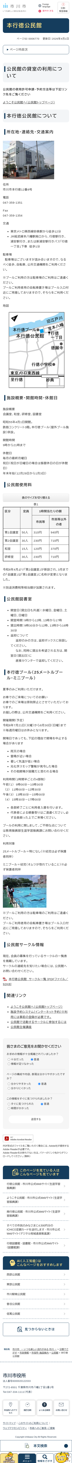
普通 (36, 1059)
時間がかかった (20, 1108)
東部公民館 (13, 1284)
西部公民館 (13, 1274)
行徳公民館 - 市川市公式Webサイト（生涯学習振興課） (33, 1186)
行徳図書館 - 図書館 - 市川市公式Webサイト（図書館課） (33, 1245)
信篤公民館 (13, 1313)
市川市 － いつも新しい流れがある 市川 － (34, 1349)
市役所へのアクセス (10, 1411)
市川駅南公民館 (16, 1294)
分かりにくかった (21, 1088)
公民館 (54, 1352)
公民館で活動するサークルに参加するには (39, 1022)
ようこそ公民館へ (22, 1006)
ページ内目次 (19, 49)
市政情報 (24, 1352)
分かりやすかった (21, 1083)
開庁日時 (27, 1410)
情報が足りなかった (22, 1063)
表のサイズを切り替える (36, 497)
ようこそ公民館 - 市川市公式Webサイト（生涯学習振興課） (34, 1199)
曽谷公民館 (13, 1304)
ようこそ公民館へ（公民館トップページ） (29, 102)
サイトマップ (9, 1423)
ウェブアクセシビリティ (15, 1428)
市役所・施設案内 (40, 1352)
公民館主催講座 (21, 1027)
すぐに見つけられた (22, 1103)
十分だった (17, 1059)
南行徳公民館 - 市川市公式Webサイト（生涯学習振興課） (33, 1213)
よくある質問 (44, 1410)
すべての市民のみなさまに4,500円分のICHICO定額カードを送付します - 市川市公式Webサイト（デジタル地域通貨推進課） (33, 1229)
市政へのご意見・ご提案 (42, 1428)
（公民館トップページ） (48, 1006)
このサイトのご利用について (33, 1423)
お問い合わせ (61, 1410)
